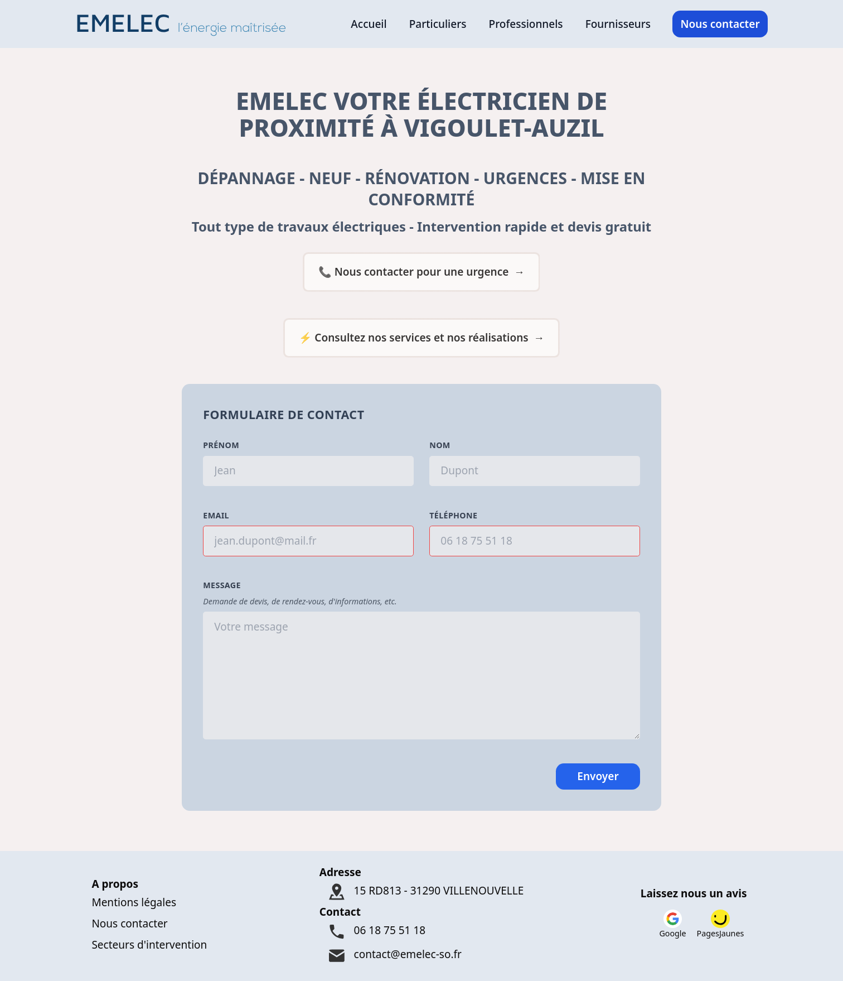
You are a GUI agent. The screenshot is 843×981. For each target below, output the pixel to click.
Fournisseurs (618, 24)
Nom (439, 445)
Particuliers (438, 24)
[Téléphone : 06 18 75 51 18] (421, 932)
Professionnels (526, 24)
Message (222, 585)
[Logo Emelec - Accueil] (184, 24)
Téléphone (453, 515)
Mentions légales (133, 902)
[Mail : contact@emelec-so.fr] (421, 956)
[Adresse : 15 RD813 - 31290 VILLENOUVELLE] (421, 892)
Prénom (221, 445)
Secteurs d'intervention (149, 944)
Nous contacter (719, 24)
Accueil (368, 24)
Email (216, 515)
